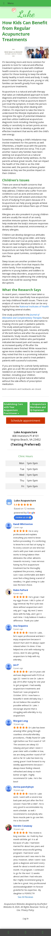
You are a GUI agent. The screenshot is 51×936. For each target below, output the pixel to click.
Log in (25, 918)
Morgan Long (20, 720)
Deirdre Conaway (22, 825)
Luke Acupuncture (25, 500)
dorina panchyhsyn (23, 786)
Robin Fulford (20, 590)
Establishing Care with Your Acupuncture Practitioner (13, 409)
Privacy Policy (27, 910)
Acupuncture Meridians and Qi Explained (38, 407)
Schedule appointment (25, 420)
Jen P (16, 664)
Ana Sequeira (20, 625)
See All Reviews (25, 897)
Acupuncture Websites (14, 903)
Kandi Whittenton (23, 524)
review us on (23, 517)
